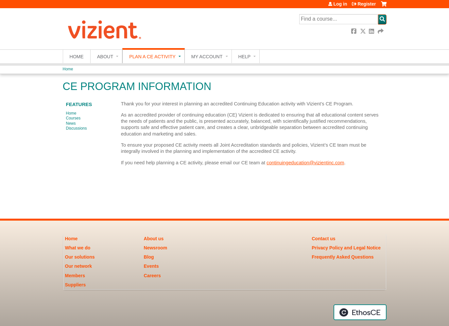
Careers (152, 275)
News (71, 123)
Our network (78, 266)
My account (207, 56)
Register (366, 4)
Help (244, 56)
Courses (73, 118)
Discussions (76, 128)
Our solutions (80, 257)
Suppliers (75, 284)
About (105, 56)
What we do (78, 247)
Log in (340, 4)
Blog (149, 257)
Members (75, 275)
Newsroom (155, 247)
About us (154, 238)
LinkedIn (372, 31)
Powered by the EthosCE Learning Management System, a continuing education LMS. (360, 312)
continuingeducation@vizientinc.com (305, 162)
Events (151, 266)
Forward (381, 31)
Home (77, 56)
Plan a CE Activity (152, 56)
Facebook (354, 31)
